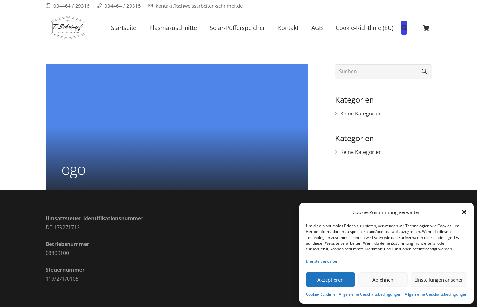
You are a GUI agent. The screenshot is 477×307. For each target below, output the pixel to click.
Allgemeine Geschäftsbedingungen (370, 294)
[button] (464, 212)
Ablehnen (382, 279)
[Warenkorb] (425, 28)
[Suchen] (424, 71)
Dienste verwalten (322, 261)
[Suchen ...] (383, 71)
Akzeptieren (330, 279)
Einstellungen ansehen (439, 279)
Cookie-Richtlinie (320, 294)
